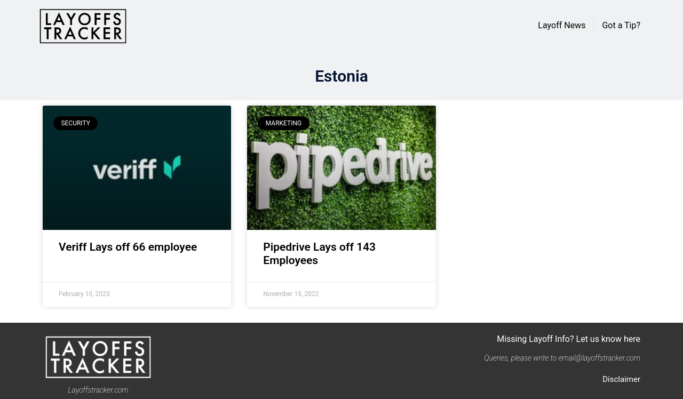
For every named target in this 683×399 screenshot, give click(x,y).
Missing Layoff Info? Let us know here (568, 339)
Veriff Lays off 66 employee (128, 247)
